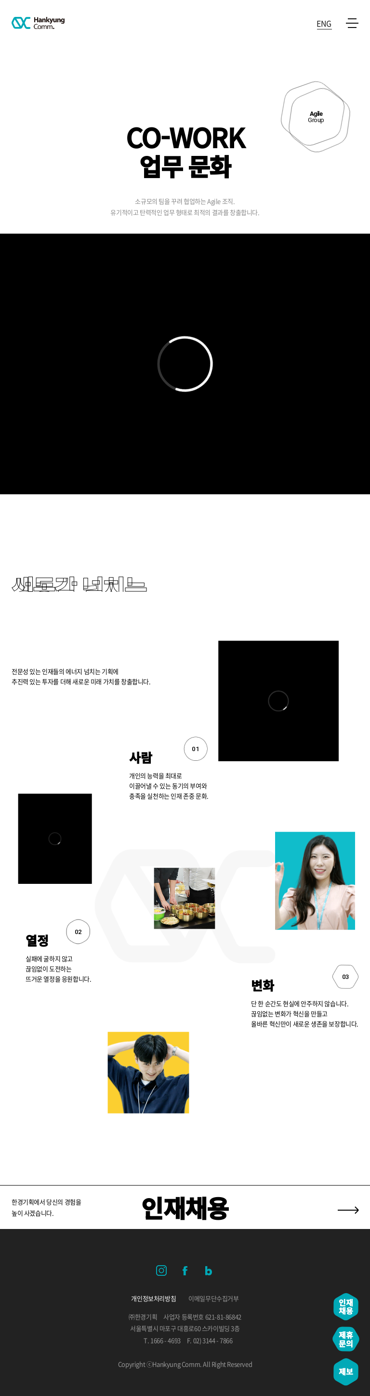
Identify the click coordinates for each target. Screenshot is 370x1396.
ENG (324, 22)
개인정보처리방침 (153, 1298)
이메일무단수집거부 (213, 1298)
